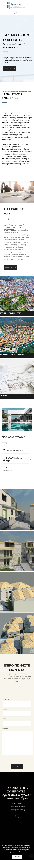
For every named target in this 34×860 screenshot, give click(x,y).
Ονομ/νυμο (6, 699)
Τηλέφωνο (6, 719)
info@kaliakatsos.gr (18, 810)
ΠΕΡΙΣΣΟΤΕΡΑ (9, 68)
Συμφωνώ (17, 856)
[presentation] (16, 760)
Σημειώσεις (4, 729)
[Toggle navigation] (17, 13)
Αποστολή (17, 766)
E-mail (5, 709)
